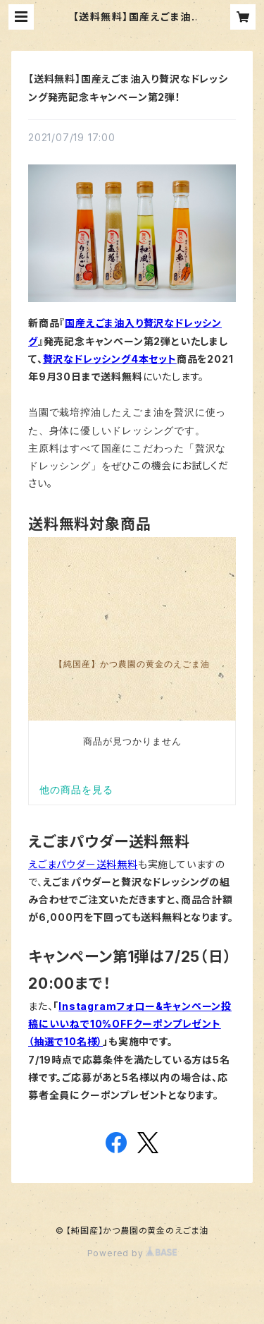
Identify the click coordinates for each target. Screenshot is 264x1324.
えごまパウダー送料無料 (83, 864)
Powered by (132, 1253)
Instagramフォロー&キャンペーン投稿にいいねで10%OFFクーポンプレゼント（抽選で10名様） (130, 1023)
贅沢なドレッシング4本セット (110, 359)
